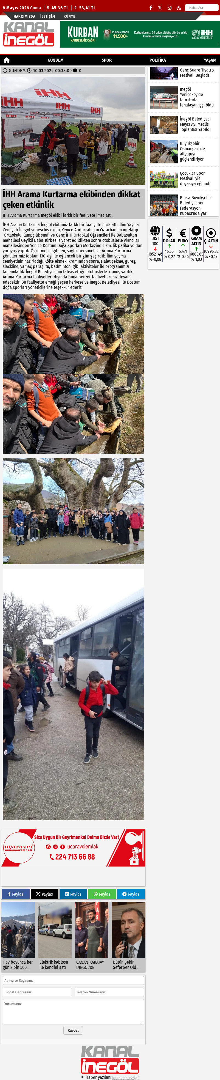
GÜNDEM (56, 60)
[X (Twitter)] (160, 7)
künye (69, 16)
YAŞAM (210, 60)
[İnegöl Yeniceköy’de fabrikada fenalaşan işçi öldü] (183, 97)
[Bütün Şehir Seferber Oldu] (128, 937)
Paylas (15, 894)
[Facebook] (151, 7)
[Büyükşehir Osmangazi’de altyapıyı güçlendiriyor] (183, 151)
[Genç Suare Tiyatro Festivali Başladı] (183, 73)
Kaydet (73, 1030)
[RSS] (179, 7)
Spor (107, 60)
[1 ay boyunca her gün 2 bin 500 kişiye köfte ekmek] (18, 937)
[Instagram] (169, 7)
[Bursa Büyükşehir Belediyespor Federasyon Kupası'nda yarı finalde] (183, 208)
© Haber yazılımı (110, 1077)
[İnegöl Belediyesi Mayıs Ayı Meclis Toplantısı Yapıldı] (183, 125)
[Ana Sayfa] (6, 60)
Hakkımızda (24, 16)
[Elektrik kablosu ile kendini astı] (55, 937)
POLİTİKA (158, 60)
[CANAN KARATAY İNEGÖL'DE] (91, 937)
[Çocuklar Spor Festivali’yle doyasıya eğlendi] (183, 179)
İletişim (47, 16)
